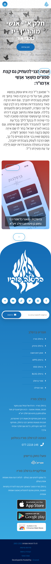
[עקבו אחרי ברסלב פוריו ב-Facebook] (46, 301)
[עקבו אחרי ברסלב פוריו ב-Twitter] (30, 301)
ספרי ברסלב (39, 380)
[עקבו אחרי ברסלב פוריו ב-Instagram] (38, 301)
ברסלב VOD (39, 366)
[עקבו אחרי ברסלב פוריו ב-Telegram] (5, 301)
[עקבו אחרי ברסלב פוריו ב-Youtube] (13, 301)
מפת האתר (25, 556)
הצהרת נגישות (25, 551)
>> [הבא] (19, 237)
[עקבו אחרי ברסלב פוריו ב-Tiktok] (21, 301)
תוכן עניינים (25, 47)
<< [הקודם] (44, 72)
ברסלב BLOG (39, 373)
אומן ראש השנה (38, 352)
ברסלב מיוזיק (39, 345)
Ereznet (36, 560)
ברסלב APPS (39, 359)
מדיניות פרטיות (25, 547)
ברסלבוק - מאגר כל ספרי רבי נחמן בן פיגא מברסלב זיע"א (25, 221)
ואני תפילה (40, 387)
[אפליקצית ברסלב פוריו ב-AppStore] (31, 504)
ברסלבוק (12, 167)
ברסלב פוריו (39, 338)
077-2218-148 (30, 445)
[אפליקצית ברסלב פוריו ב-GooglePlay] (31, 516)
